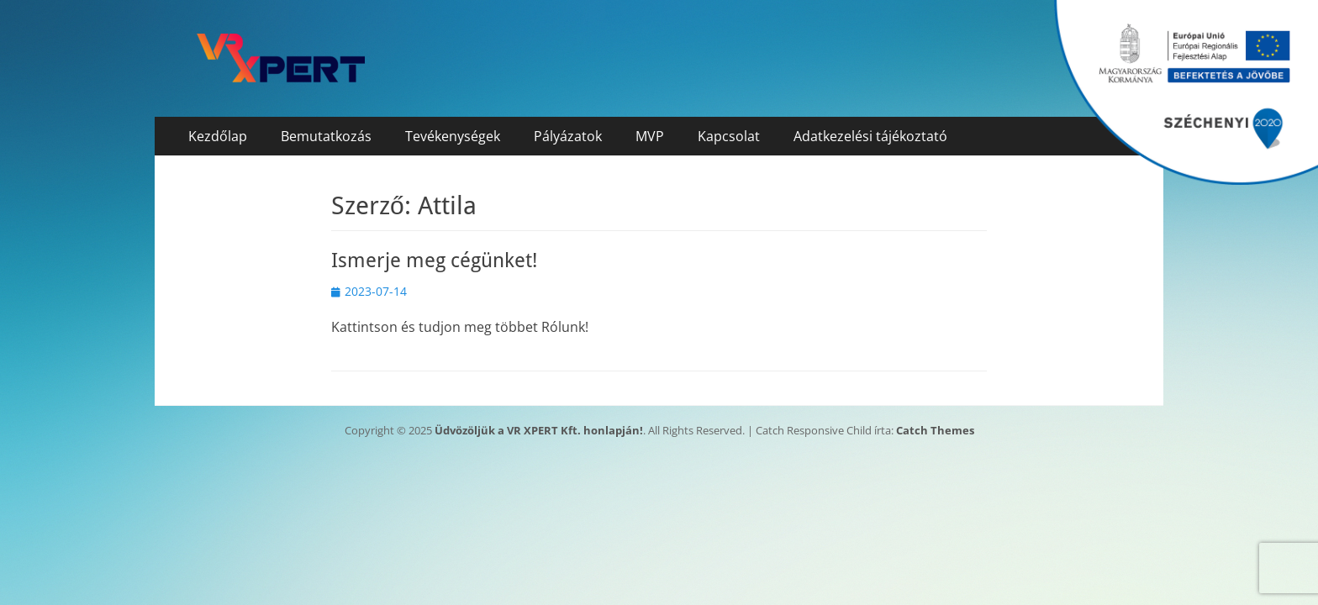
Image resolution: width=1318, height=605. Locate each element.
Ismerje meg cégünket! (434, 260)
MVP (649, 136)
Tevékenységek (452, 136)
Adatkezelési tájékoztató (870, 136)
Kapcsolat (729, 136)
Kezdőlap (217, 136)
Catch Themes (935, 430)
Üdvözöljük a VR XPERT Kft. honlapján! (539, 430)
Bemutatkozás (326, 136)
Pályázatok (568, 136)
